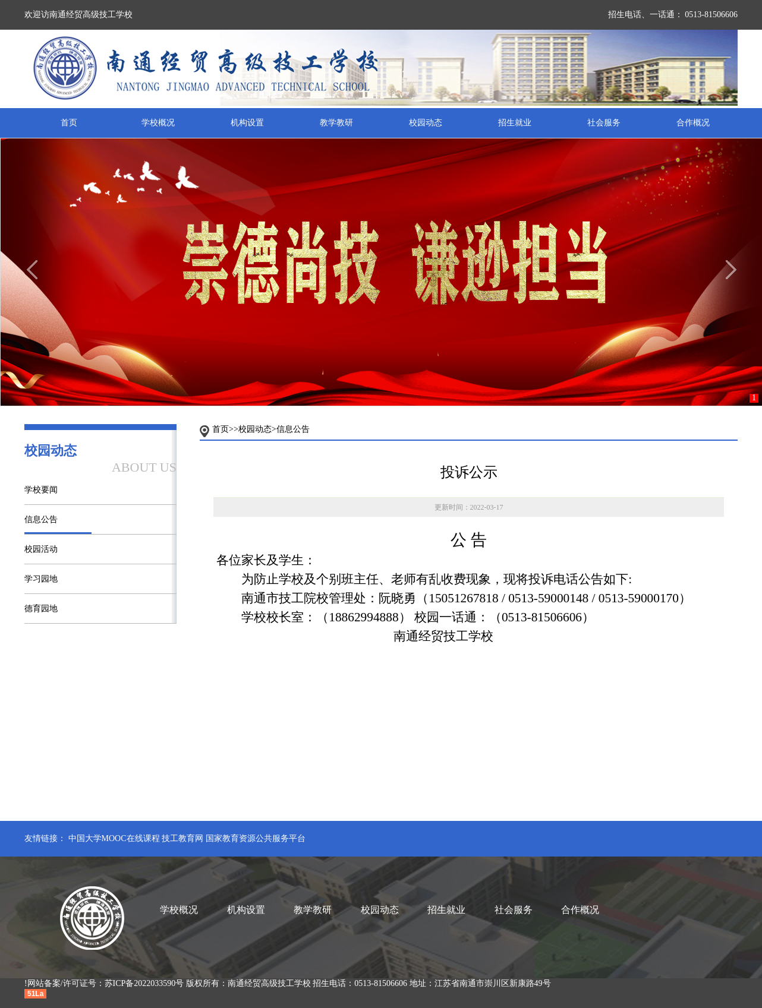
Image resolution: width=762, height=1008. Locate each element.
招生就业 (514, 122)
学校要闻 (41, 489)
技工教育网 (182, 838)
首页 (69, 122)
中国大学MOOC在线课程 (114, 838)
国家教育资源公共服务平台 (256, 838)
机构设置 (247, 122)
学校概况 (158, 122)
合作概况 (693, 122)
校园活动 (41, 549)
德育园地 (41, 608)
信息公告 (41, 519)
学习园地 (41, 578)
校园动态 (425, 122)
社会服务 (604, 122)
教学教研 (336, 122)
